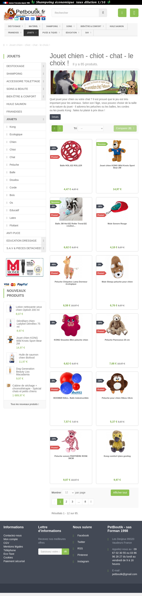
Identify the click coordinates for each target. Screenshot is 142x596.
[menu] (122, 13)
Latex (12, 217)
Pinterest (82, 558)
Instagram (83, 564)
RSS (80, 551)
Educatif (14, 210)
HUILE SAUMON (117, 26)
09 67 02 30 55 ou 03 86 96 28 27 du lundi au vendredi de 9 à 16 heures (124, 560)
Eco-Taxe (9, 557)
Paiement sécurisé (14, 564)
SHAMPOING (52, 26)
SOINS (69, 26)
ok (65, 554)
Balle (12, 172)
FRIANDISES (13, 32)
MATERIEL (33, 26)
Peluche (14, 164)
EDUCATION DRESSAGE (21, 240)
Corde (13, 187)
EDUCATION (71, 32)
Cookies (8, 560)
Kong (12, 126)
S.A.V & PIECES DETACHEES (24, 248)
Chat (12, 157)
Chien (12, 141)
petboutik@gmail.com (124, 577)
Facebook (83, 538)
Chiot (12, 149)
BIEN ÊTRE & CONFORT (91, 26)
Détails (55, 117)
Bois (12, 195)
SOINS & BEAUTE (17, 88)
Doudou (14, 179)
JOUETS (30, 32)
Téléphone (10, 553)
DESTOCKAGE (14, 26)
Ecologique (15, 134)
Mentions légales (13, 549)
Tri (75, 128)
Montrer (56, 495)
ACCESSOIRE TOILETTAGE (23, 81)
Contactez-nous (13, 538)
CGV (6, 546)
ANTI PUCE (13, 233)
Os (11, 202)
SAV (87, 32)
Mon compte (11, 542)
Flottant (13, 225)
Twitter (81, 545)
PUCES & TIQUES (50, 32)
